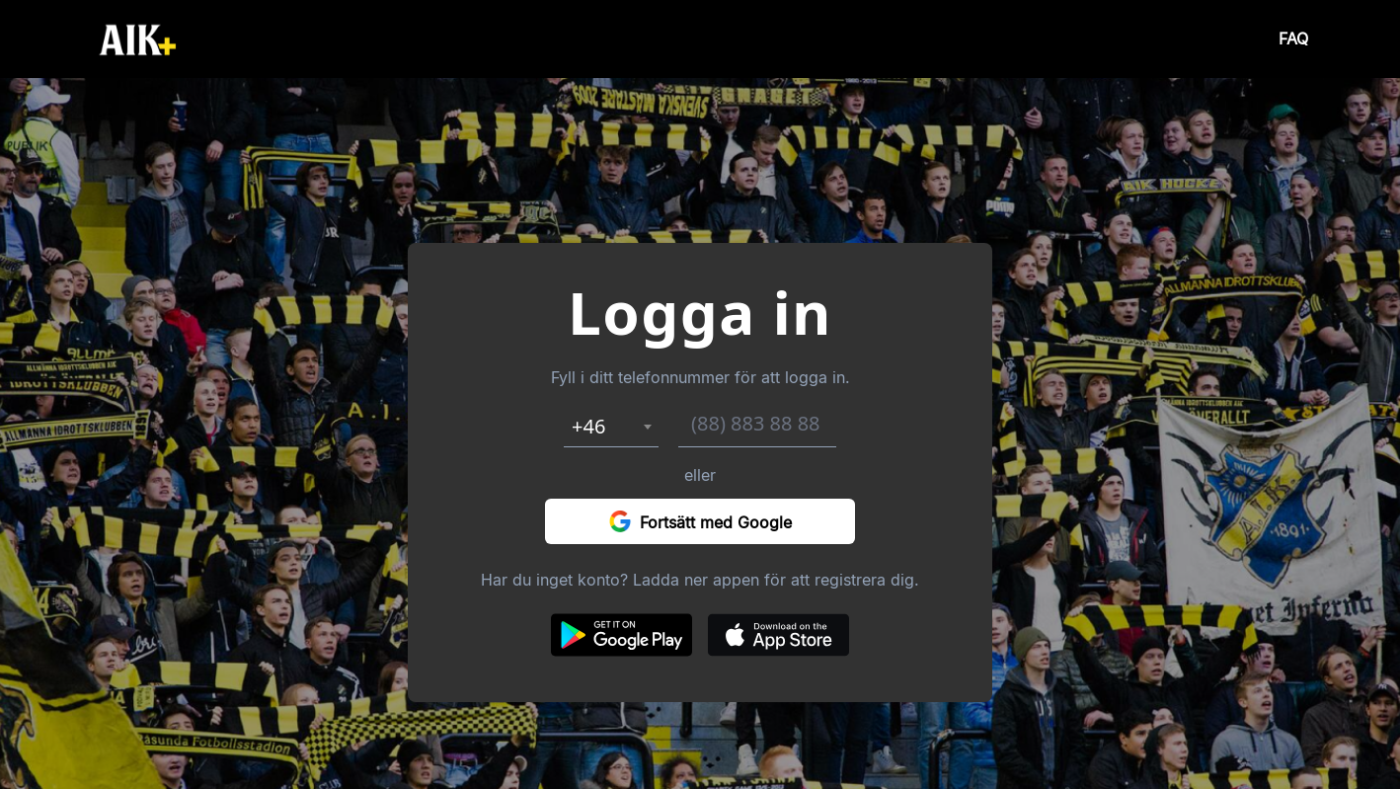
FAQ (1293, 39)
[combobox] (611, 426)
